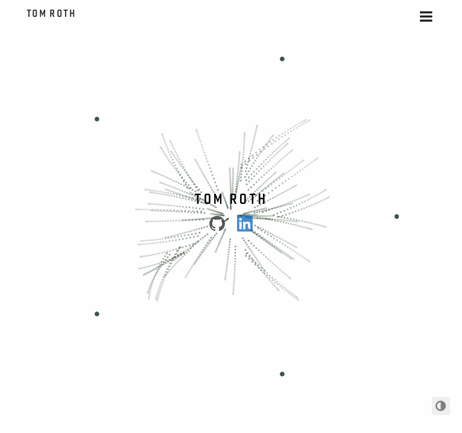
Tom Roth (52, 13)
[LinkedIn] (245, 224)
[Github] (217, 224)
